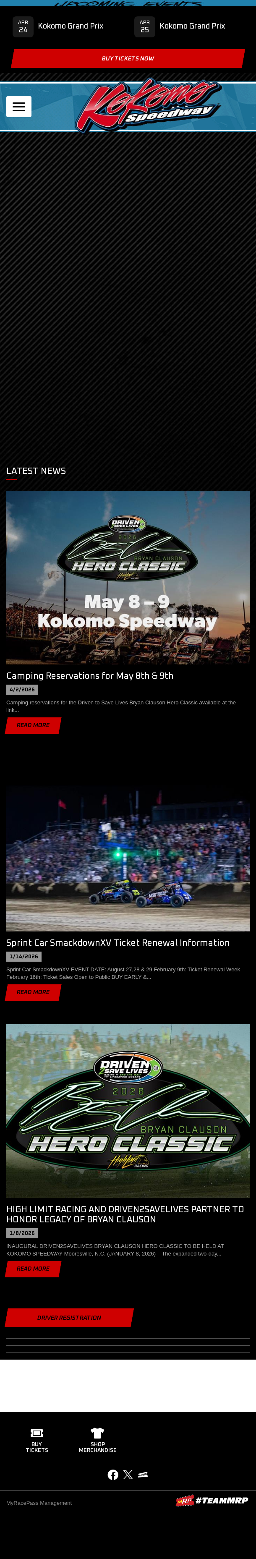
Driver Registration (69, 1318)
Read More (33, 725)
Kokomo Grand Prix (71, 26)
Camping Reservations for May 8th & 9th (90, 676)
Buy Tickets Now (128, 59)
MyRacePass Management (39, 1503)
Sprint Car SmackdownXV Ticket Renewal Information (118, 943)
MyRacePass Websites (212, 1500)
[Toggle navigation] (18, 106)
